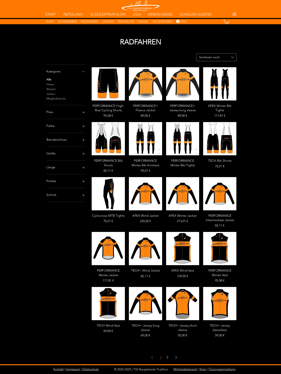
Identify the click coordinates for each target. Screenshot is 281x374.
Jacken (50, 94)
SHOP (50, 21)
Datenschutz (90, 369)
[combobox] (217, 57)
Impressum (73, 369)
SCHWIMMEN (67, 21)
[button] (226, 21)
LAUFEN (108, 21)
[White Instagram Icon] (234, 14)
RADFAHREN (89, 21)
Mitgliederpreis (56, 98)
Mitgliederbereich (185, 369)
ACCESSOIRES (163, 21)
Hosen (50, 84)
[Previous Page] (152, 357)
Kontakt (58, 369)
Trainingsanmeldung (221, 369)
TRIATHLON (125, 21)
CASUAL (143, 21)
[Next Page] (176, 357)
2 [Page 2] (167, 357)
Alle (48, 79)
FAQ (184, 21)
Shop (202, 369)
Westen (51, 89)
